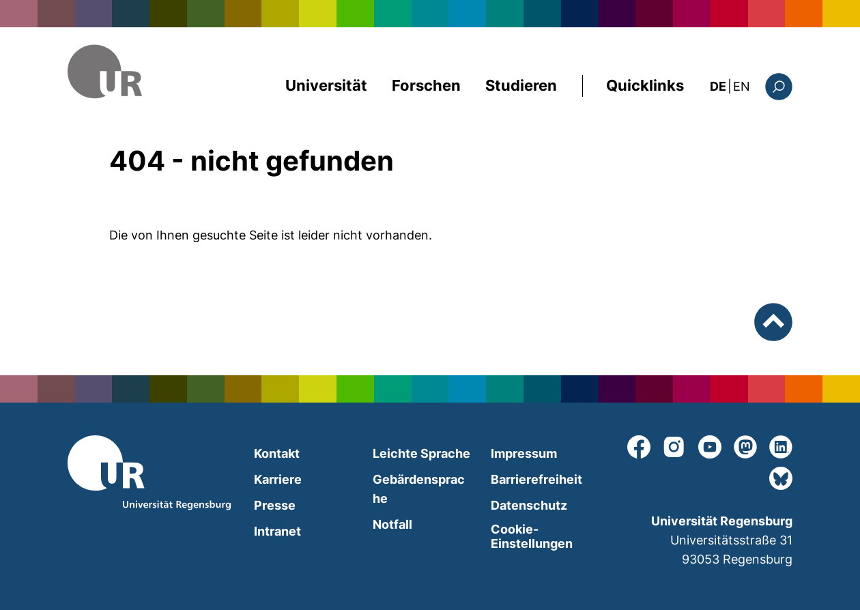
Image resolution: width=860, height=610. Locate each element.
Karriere (278, 479)
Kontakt (277, 453)
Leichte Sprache (421, 453)
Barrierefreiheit (536, 479)
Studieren (521, 85)
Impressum (524, 453)
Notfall (392, 524)
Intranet (277, 531)
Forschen (426, 85)
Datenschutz (529, 505)
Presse (275, 505)
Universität (326, 85)
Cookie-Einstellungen (532, 536)
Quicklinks (645, 85)
